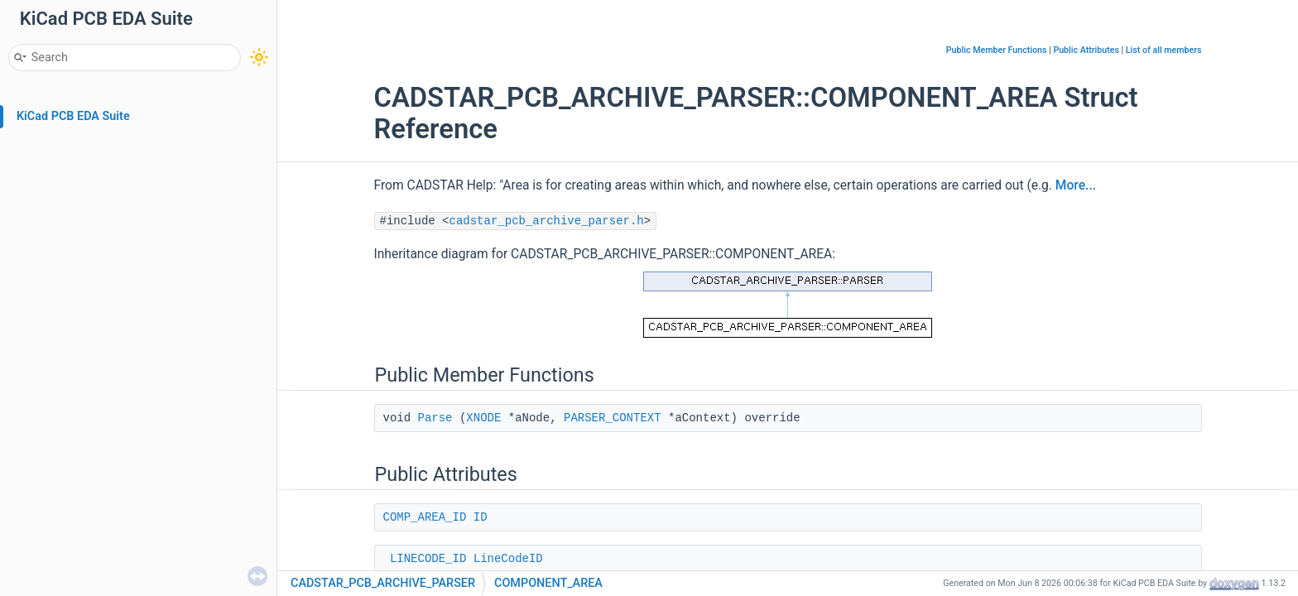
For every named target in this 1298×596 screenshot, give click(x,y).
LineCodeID (508, 558)
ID (481, 517)
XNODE (483, 418)
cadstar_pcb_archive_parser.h (546, 221)
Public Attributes (1086, 50)
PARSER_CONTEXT (612, 418)
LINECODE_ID (428, 558)
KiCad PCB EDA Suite (73, 116)
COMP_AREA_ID (425, 517)
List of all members (1164, 50)
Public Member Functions (996, 50)
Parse (435, 418)
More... (1075, 185)
